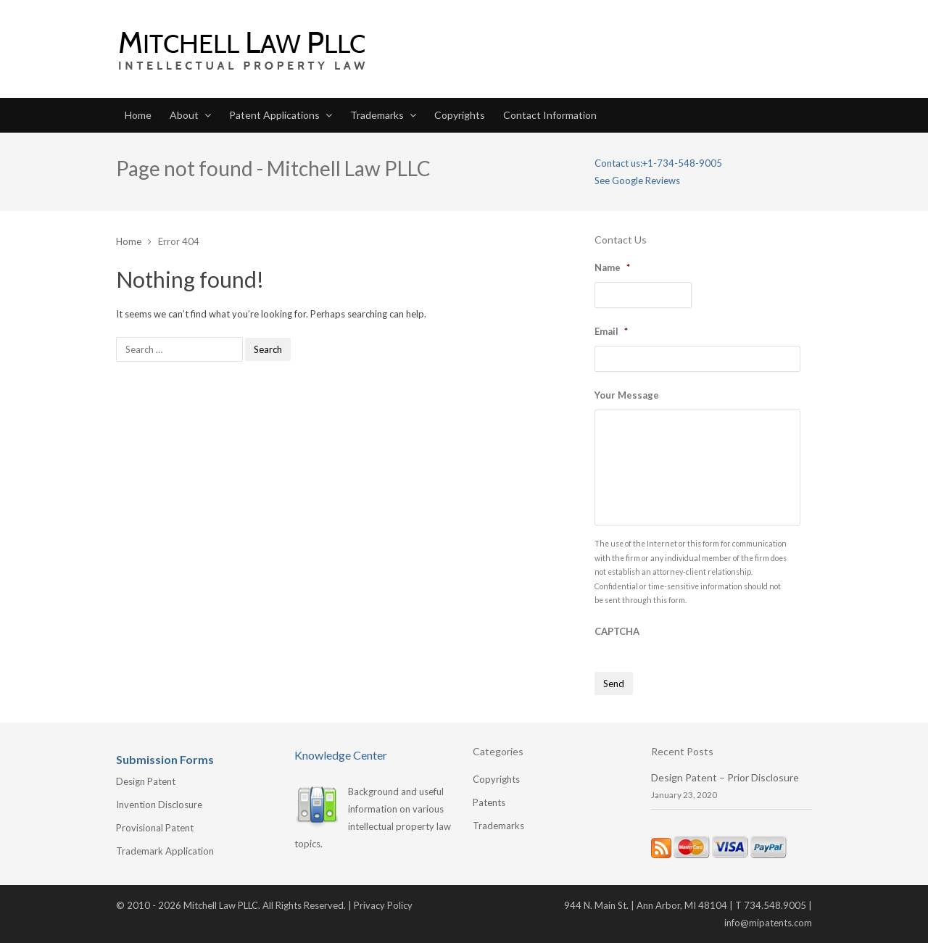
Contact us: (618, 163)
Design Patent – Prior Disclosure (725, 777)
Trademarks (377, 115)
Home (138, 115)
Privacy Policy (383, 905)
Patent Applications (274, 115)
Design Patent (145, 781)
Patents (489, 802)
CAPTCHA (616, 631)
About (184, 115)
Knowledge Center (340, 755)
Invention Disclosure (159, 804)
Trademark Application (165, 851)
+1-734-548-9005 (682, 163)
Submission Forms (165, 759)
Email (611, 331)
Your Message (626, 395)
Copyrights (459, 115)
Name (612, 267)
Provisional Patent (155, 828)
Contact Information (550, 115)
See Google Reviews (637, 180)
